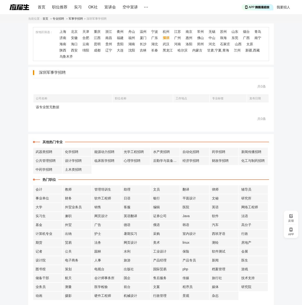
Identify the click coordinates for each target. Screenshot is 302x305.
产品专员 (189, 260)
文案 (156, 287)
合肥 (85, 38)
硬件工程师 (102, 296)
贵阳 (120, 44)
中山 (212, 38)
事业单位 (42, 198)
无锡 (212, 32)
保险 (186, 251)
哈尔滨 (183, 50)
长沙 (143, 44)
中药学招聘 (44, 169)
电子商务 (71, 260)
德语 (127, 225)
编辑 (156, 207)
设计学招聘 (73, 161)
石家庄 (225, 44)
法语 (244, 216)
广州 (177, 38)
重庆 (97, 32)
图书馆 (41, 269)
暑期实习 (130, 234)
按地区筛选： (44, 32)
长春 (154, 50)
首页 (41, 7)
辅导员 (246, 189)
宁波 (154, 32)
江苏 (177, 32)
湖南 (131, 44)
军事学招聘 (76, 18)
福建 (120, 38)
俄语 (156, 225)
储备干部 (42, 278)
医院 (186, 207)
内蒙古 (197, 50)
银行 (156, 198)
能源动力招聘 (104, 152)
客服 (127, 207)
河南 (177, 44)
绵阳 (85, 50)
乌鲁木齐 (66, 56)
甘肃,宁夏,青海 (218, 50)
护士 (97, 234)
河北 (212, 44)
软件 (215, 216)
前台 (127, 287)
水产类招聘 (161, 152)
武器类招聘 (44, 152)
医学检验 (101, 287)
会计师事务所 (104, 278)
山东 (235, 32)
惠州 (189, 38)
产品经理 (160, 260)
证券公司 (160, 216)
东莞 (235, 38)
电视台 (99, 269)
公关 (68, 251)
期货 (39, 242)
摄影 (68, 296)
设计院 (41, 260)
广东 (154, 38)
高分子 (246, 225)
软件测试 (218, 251)
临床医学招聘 (104, 161)
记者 (39, 251)
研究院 (246, 287)
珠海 (223, 38)
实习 (78, 7)
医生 (244, 260)
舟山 (131, 32)
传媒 (186, 278)
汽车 (215, 225)
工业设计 (160, 251)
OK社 (93, 7)
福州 (131, 38)
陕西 (62, 50)
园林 (97, 251)
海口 (74, 44)
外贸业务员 (73, 207)
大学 (39, 207)
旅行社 (217, 278)
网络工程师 (249, 207)
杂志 (215, 296)
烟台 (246, 32)
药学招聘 (218, 152)
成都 (97, 50)
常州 (200, 32)
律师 (215, 189)
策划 (68, 269)
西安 (74, 50)
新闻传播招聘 (251, 152)
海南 (62, 44)
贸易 (68, 242)
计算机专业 (44, 234)
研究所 (246, 198)
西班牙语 (218, 234)
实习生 (41, 216)
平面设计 (189, 198)
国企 (127, 278)
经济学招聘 (191, 161)
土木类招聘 (73, 169)
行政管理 (160, 296)
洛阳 (189, 44)
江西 (97, 38)
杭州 (166, 32)
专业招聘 (58, 18)
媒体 (215, 287)
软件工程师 (102, 198)
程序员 (188, 287)
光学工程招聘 (134, 152)
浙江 (108, 32)
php (185, 269)
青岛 (257, 32)
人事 (97, 260)
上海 (62, 32)
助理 (127, 189)
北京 (74, 32)
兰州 (237, 50)
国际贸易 (160, 269)
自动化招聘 (191, 152)
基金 (39, 225)
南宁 (257, 38)
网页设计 (101, 216)
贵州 (108, 44)
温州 (143, 32)
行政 (244, 234)
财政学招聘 (220, 161)
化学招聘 (71, 152)
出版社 (129, 269)
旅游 (127, 260)
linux (186, 242)
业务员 (41, 287)
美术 (156, 242)
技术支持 (248, 278)
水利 (127, 251)
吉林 (143, 50)
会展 (244, 251)
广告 (97, 225)
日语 (127, 198)
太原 (249, 44)
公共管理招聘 (46, 161)
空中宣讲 (130, 7)
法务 (97, 242)
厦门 (143, 38)
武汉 (166, 44)
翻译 (186, 189)
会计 (39, 189)
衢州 (120, 32)
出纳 (68, 234)
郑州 (200, 44)
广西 (246, 38)
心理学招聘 (132, 161)
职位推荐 (59, 7)
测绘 (215, 242)
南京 (189, 32)
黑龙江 (168, 50)
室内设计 (189, 234)
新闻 (215, 260)
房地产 (246, 242)
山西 (238, 44)
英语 (215, 207)
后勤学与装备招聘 (166, 161)
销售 (97, 207)
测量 (68, 287)
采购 (156, 234)
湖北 (154, 44)
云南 (85, 44)
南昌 (108, 38)
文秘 (215, 198)
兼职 (68, 216)
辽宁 (108, 50)
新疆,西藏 (252, 50)
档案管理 (218, 269)
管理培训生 (102, 189)
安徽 (74, 38)
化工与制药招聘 (253, 161)
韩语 (186, 225)
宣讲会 (110, 7)
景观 (186, 296)
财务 (68, 198)
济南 (62, 38)
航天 (68, 278)
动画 (39, 296)
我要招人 (283, 7)
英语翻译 (130, 216)
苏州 (223, 32)
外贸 (68, 225)
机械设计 (130, 296)
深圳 (166, 38)
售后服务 (160, 278)
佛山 (200, 38)
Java (186, 216)
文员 (156, 189)
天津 (85, 32)
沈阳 (131, 50)
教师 (68, 189)
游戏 (244, 269)
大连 (120, 50)
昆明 (97, 44)
